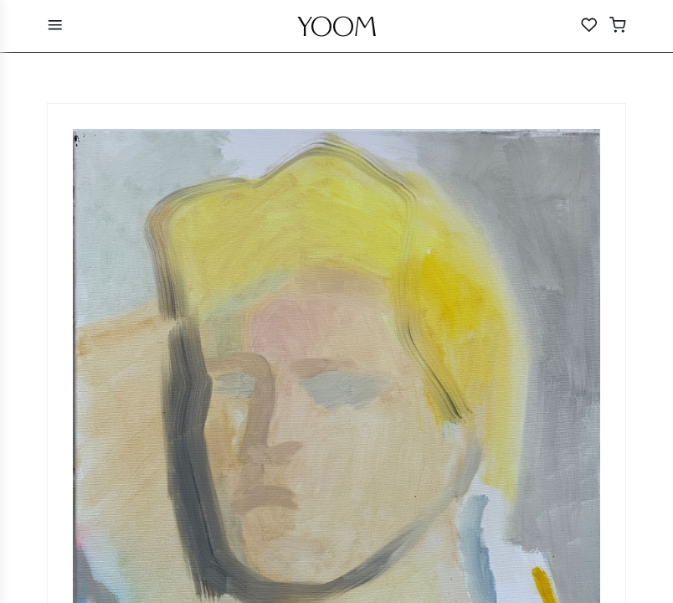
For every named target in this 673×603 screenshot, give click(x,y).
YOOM (337, 31)
